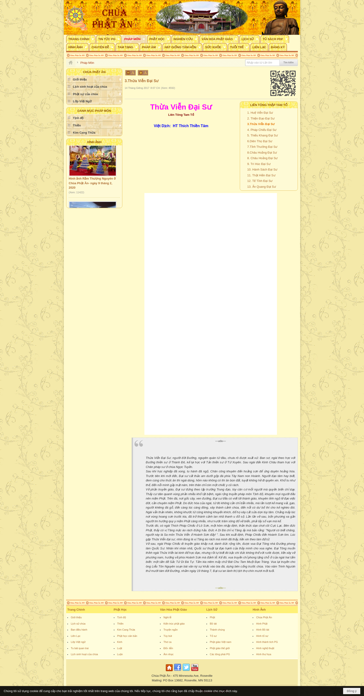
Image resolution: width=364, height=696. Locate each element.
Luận (120, 654)
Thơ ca (167, 642)
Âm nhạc (168, 654)
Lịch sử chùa (78, 623)
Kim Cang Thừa (126, 629)
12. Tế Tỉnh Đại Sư (260, 181)
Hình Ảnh (94, 142)
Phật (212, 617)
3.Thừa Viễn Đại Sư (261, 124)
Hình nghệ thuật (265, 648)
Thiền (120, 623)
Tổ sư (213, 636)
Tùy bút (167, 636)
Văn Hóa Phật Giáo (173, 609)
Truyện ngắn (170, 629)
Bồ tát (213, 623)
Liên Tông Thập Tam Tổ (269, 105)
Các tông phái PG (220, 654)
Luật (119, 648)
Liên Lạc (75, 636)
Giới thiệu (76, 617)
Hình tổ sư (262, 636)
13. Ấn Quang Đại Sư (261, 186)
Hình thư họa (263, 654)
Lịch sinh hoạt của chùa (84, 654)
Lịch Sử (211, 609)
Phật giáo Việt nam (220, 642)
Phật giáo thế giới (220, 648)
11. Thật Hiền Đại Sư (261, 175)
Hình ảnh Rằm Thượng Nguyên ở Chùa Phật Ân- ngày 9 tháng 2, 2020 (92, 185)
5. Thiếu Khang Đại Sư (262, 135)
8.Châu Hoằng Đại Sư (262, 152)
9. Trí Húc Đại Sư (259, 164)
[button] (80, 39)
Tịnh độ (121, 617)
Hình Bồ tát (262, 629)
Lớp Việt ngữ (78, 642)
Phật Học (120, 609)
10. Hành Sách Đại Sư (262, 169)
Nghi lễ (167, 617)
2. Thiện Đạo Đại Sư (261, 118)
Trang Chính (76, 609)
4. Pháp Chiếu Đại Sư (261, 130)
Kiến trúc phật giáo (174, 623)
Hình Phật (261, 623)
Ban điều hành (79, 629)
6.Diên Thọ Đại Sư (259, 141)
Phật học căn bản (127, 636)
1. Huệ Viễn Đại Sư (260, 112)
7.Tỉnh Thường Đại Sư (262, 146)
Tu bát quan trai (80, 648)
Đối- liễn (168, 648)
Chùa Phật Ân (264, 617)
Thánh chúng (217, 629)
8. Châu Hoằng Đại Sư (262, 158)
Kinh (119, 642)
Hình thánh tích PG (267, 642)
